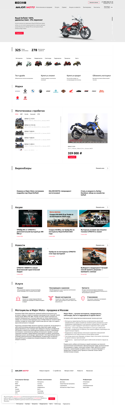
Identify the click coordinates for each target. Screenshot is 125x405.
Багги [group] (77, 62)
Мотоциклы (40, 381)
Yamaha (17, 389)
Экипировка (87, 7)
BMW (16, 383)
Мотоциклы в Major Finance (67, 387)
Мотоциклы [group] (19, 62)
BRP (16, 387)
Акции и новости (74, 7)
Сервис (64, 7)
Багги (38, 389)
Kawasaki (17, 391)
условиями (37, 398)
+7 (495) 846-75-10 (107, 2)
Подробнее (19, 33)
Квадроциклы (41, 387)
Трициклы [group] (67, 62)
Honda (16, 381)
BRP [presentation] (21, 114)
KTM (16, 393)
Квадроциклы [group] (38, 62)
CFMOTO (17, 385)
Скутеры (39, 383)
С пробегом (57, 370)
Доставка (62, 381)
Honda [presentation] (26, 114)
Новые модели (44, 370)
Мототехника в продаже (44, 7)
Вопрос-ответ (69, 370)
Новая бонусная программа (67, 383)
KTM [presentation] (38, 114)
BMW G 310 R (71, 146)
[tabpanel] (62, 27)
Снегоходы (40, 391)
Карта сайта (86, 387)
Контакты (97, 7)
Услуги (57, 7)
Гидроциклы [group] (58, 62)
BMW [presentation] (16, 114)
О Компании (86, 381)
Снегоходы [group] (48, 62)
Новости (80, 370)
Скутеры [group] (29, 62)
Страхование (63, 385)
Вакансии (89, 370)
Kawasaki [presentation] (32, 114)
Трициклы (40, 385)
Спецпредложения (88, 385)
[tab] (17, 114)
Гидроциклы (40, 393)
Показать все (100, 168)
